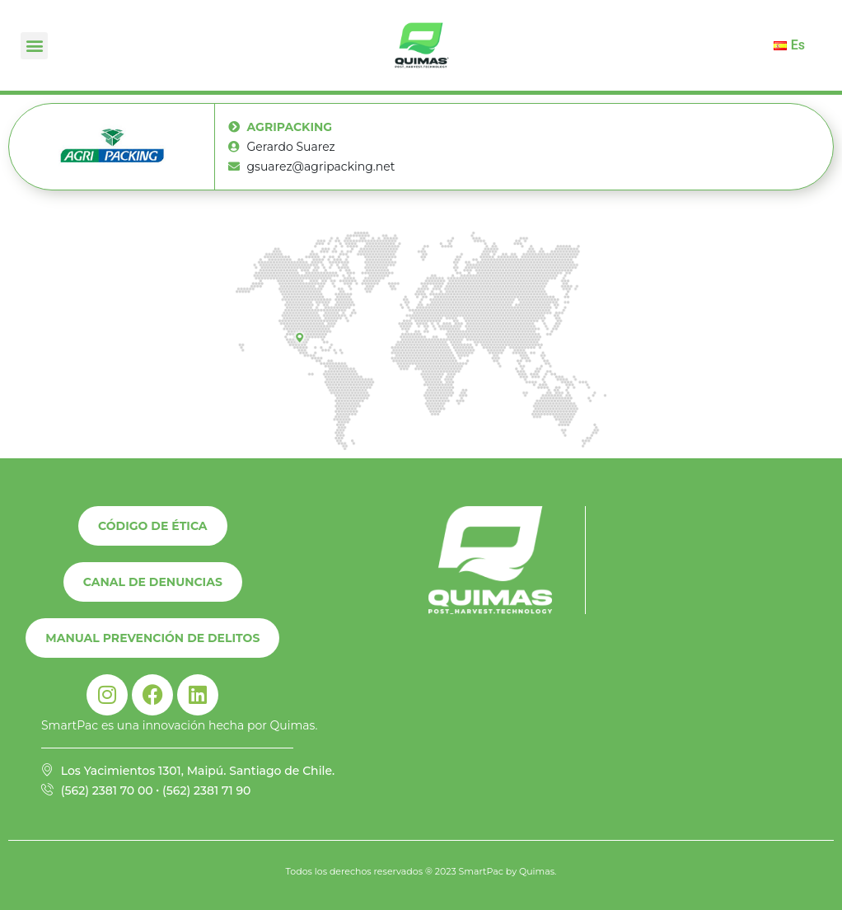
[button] (34, 45)
